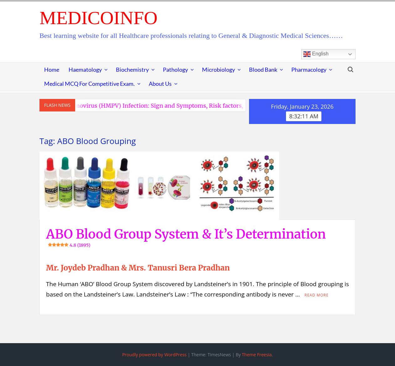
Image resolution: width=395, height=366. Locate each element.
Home (51, 69)
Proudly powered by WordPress (154, 355)
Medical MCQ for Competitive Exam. (89, 83)
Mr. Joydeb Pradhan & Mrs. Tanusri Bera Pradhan (138, 268)
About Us (160, 83)
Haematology (85, 69)
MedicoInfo (98, 18)
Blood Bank (263, 69)
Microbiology (218, 69)
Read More (316, 295)
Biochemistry (132, 69)
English (316, 54)
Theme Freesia (257, 355)
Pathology (175, 69)
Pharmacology (308, 69)
